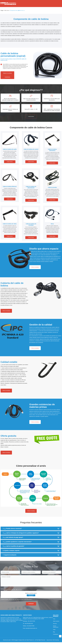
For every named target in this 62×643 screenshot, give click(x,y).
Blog (46, 10)
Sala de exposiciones (32, 10)
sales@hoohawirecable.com (31, 631)
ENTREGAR (31, 606)
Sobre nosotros (14, 10)
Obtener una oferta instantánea (7, 75)
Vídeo (41, 10)
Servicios (22, 10)
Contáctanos (53, 10)
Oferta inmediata (35, 270)
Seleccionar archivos (31, 598)
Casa (6, 10)
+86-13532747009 (31, 624)
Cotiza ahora (31, 119)
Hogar (2, 10)
